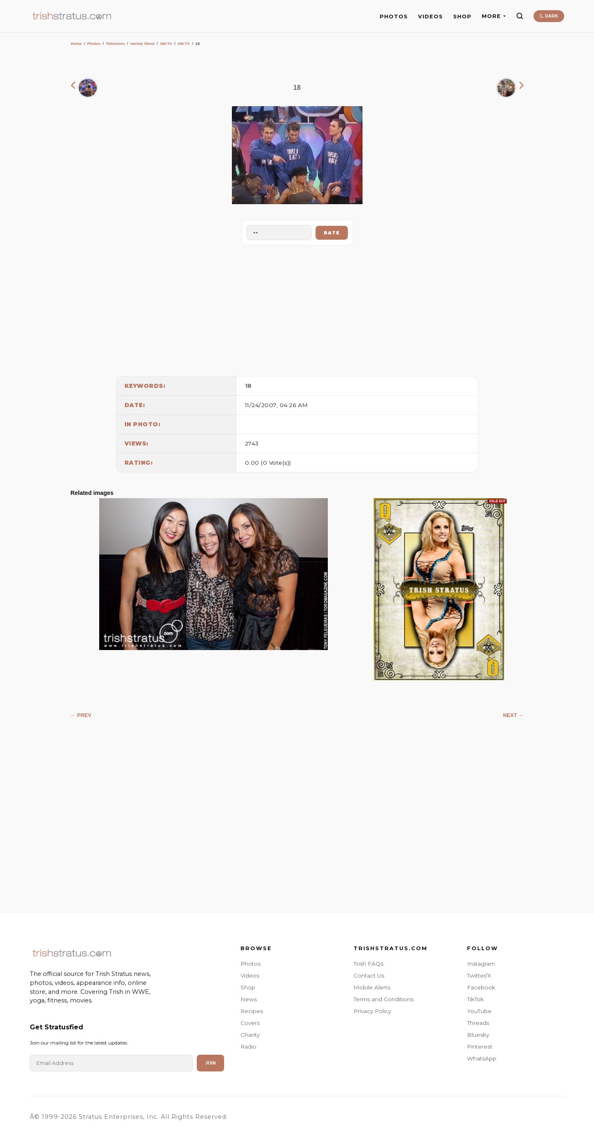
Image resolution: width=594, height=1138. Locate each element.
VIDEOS (430, 16)
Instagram (481, 963)
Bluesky (478, 1034)
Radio (248, 1046)
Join (210, 1062)
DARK (549, 15)
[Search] (519, 16)
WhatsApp (481, 1058)
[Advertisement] (297, 309)
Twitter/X (479, 975)
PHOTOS (394, 16)
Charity (250, 1034)
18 (248, 386)
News (248, 999)
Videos (249, 975)
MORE (494, 16)
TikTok (475, 999)
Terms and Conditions (384, 999)
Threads (478, 1023)
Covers (250, 1023)
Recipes (251, 1011)
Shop (247, 987)
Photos (93, 43)
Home (76, 43)
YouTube (479, 1011)
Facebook (481, 987)
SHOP (462, 16)
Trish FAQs (368, 963)
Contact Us (369, 975)
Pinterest (479, 1046)
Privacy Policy (372, 1011)
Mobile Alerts (372, 987)
